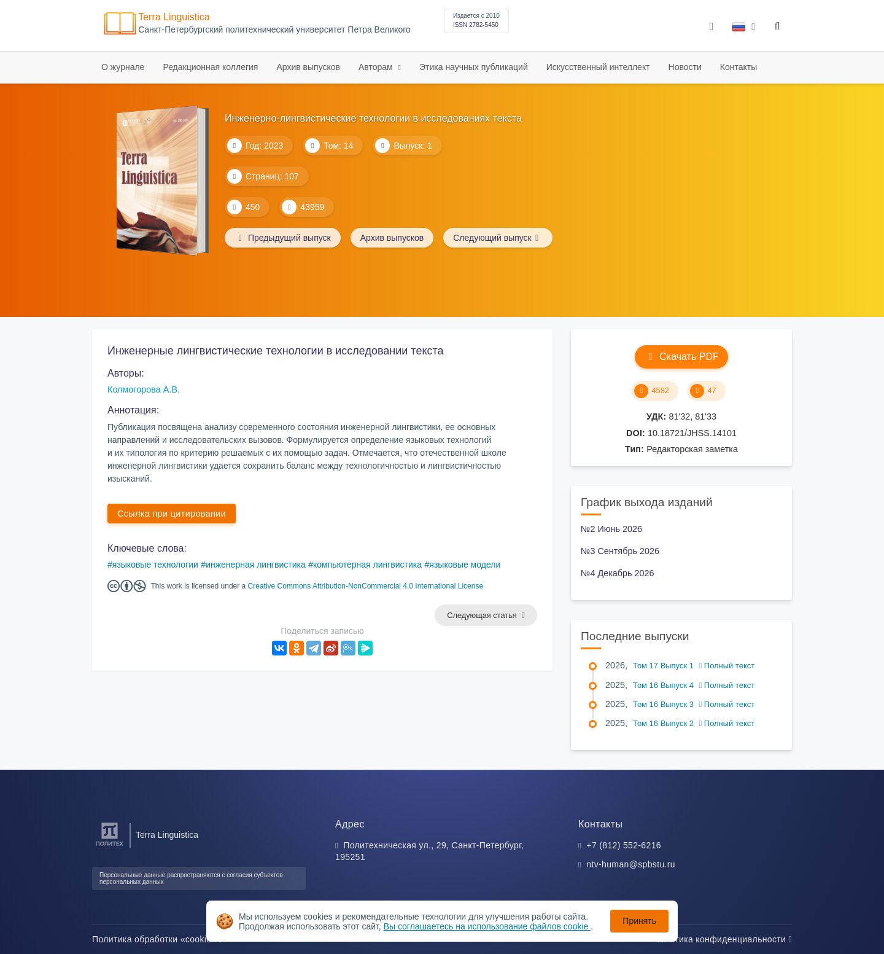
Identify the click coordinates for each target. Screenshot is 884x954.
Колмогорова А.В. (143, 389)
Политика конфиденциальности (722, 939)
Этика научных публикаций (473, 67)
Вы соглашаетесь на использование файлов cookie (487, 926)
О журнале (122, 67)
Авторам (377, 67)
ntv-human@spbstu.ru (630, 864)
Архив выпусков (308, 67)
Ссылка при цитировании (171, 513)
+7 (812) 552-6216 (623, 845)
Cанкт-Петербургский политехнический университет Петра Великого (274, 29)
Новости (685, 67)
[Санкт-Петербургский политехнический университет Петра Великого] (109, 846)
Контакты (738, 67)
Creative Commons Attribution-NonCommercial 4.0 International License (366, 586)
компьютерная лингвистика (367, 564)
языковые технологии (155, 564)
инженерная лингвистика (256, 564)
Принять (639, 921)
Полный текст (727, 665)
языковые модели (464, 564)
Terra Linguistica (174, 17)
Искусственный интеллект (598, 67)
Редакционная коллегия (210, 67)
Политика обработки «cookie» (157, 939)
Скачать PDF (681, 356)
